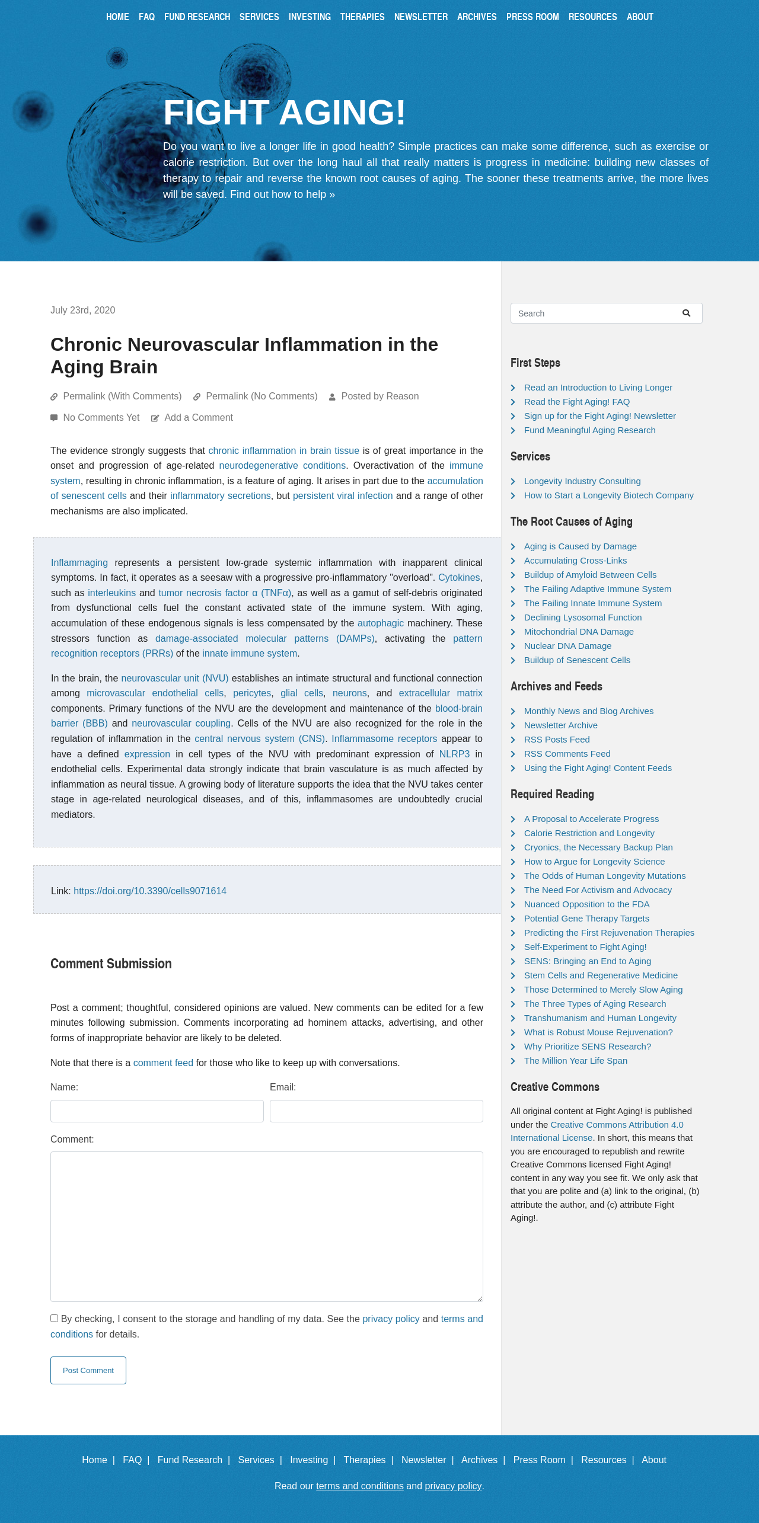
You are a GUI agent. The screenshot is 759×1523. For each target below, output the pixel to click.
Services (259, 16)
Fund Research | (196, 1460)
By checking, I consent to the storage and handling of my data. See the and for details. (266, 1326)
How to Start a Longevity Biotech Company (609, 495)
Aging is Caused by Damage (580, 546)
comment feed (163, 1063)
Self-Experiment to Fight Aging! (585, 947)
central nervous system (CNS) (259, 739)
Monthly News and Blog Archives (588, 711)
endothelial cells (188, 693)
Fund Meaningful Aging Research (590, 430)
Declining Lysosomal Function (583, 617)
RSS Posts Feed (557, 739)
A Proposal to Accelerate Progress (591, 819)
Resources (593, 16)
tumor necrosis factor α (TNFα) (224, 593)
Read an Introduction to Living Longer (598, 387)
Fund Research (197, 16)
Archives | (486, 1460)
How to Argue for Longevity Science (594, 861)
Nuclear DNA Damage (568, 646)
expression (147, 754)
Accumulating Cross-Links (575, 560)
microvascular (116, 693)
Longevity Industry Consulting (582, 481)
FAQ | (139, 1460)
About (640, 16)
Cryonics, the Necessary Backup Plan (598, 847)
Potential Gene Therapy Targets (586, 918)
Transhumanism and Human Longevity (600, 1018)
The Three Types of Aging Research (595, 1004)
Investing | (315, 1460)
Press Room (532, 16)
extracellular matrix (441, 693)
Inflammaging (79, 563)
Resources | (610, 1460)
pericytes (252, 693)
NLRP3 (454, 754)
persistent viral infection (343, 496)
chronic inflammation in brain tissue (283, 451)
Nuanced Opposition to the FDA (587, 904)
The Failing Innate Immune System (593, 603)
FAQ (147, 16)
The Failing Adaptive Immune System (597, 589)
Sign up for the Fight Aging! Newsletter (600, 416)
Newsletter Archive (561, 725)
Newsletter (421, 16)
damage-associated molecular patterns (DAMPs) (265, 638)
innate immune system (249, 653)
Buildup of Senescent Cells (577, 660)
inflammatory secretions (220, 496)
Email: (283, 1087)
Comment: (72, 1139)
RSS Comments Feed (567, 753)
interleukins (112, 593)
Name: (64, 1087)
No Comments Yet (102, 417)
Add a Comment (198, 417)
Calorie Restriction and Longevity (589, 833)
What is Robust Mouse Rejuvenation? (598, 1032)
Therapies (362, 16)
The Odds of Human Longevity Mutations (605, 876)
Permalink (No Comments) (261, 396)
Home (117, 16)
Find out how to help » (282, 194)
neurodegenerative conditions (282, 465)
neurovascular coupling (181, 723)
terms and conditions (360, 1486)
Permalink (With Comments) (122, 396)
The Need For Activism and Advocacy (598, 890)
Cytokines (459, 577)
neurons (350, 693)
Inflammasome (362, 739)
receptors (418, 739)
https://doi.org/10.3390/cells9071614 (150, 891)
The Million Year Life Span (575, 1060)
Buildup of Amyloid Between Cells (590, 574)
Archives (477, 16)
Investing (310, 16)
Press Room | (546, 1460)
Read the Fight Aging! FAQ (577, 401)
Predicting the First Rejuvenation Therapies (609, 932)
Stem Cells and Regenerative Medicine (601, 975)
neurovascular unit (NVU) (175, 678)
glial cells (301, 693)
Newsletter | (430, 1460)
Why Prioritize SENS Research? (587, 1046)
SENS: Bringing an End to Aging (587, 961)
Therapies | (370, 1460)
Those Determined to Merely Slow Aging (603, 989)
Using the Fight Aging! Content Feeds (598, 768)
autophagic (381, 623)
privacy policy (390, 1319)
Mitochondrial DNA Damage (579, 631)
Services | (263, 1460)
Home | (101, 1460)
